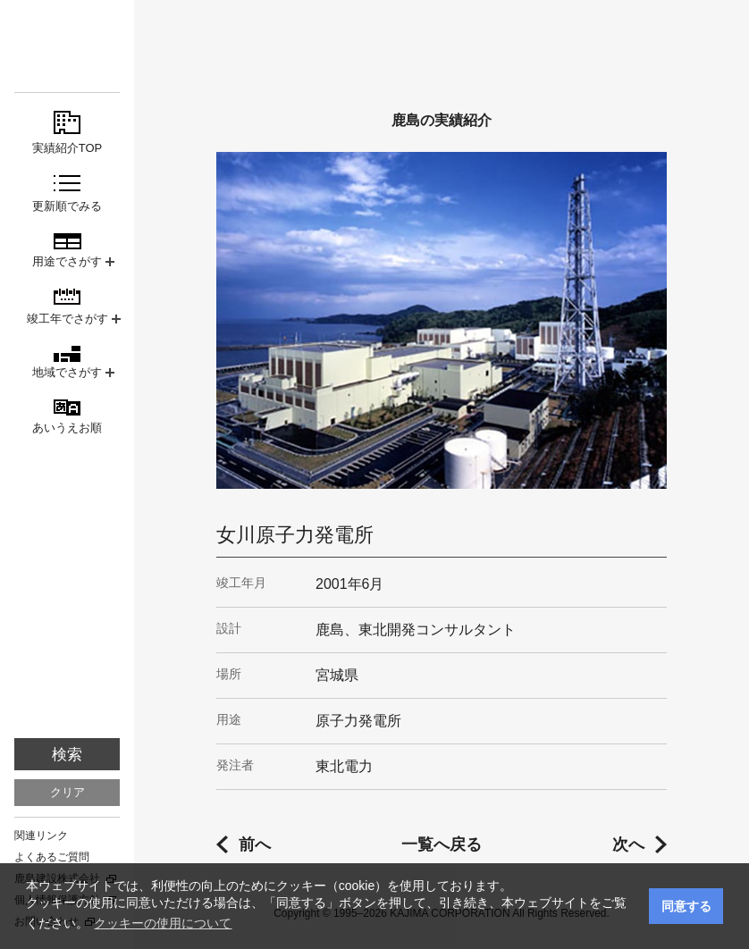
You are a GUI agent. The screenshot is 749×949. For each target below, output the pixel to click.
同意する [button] (686, 906)
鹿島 (67, 46)
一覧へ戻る (441, 844)
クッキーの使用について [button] (162, 923)
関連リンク (41, 835)
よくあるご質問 (51, 857)
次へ (628, 844)
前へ (255, 844)
